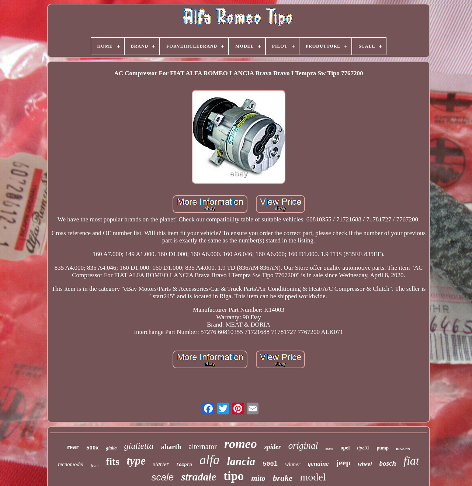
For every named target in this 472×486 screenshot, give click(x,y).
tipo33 (363, 448)
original (303, 446)
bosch (387, 463)
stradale (198, 477)
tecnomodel (70, 464)
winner (293, 464)
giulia (111, 448)
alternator (202, 446)
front (94, 465)
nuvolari (403, 449)
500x (92, 448)
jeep (343, 462)
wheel (365, 464)
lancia (241, 461)
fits (112, 461)
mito (258, 478)
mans (329, 449)
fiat (411, 460)
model (313, 477)
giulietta (138, 446)
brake (283, 478)
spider (272, 447)
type (136, 460)
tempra (184, 465)
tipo (233, 476)
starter (161, 464)
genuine (318, 463)
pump (383, 448)
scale (163, 477)
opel (345, 448)
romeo (240, 444)
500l (270, 464)
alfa (209, 460)
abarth (171, 447)
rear (73, 447)
